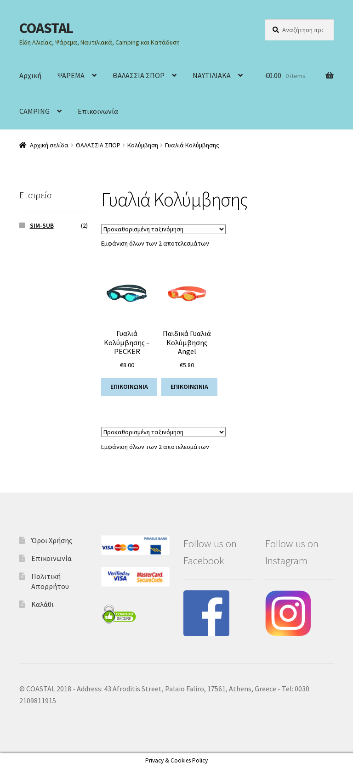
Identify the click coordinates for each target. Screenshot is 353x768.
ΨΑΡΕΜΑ (71, 75)
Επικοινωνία (98, 111)
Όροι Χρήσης (51, 540)
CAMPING (34, 111)
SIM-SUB (42, 225)
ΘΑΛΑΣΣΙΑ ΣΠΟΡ (139, 75)
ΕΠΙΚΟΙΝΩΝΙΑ (129, 386)
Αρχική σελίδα (49, 145)
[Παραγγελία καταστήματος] (163, 229)
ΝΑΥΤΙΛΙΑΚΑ (212, 75)
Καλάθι (42, 604)
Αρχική (30, 75)
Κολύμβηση (142, 145)
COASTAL (46, 28)
